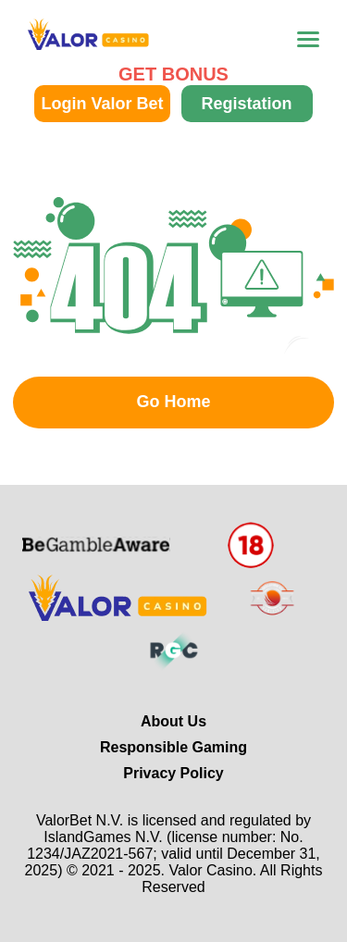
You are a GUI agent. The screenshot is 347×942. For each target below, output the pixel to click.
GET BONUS (173, 74)
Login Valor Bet (102, 103)
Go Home (173, 401)
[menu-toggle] (308, 39)
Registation (246, 103)
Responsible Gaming (173, 747)
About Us (173, 721)
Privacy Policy (173, 773)
